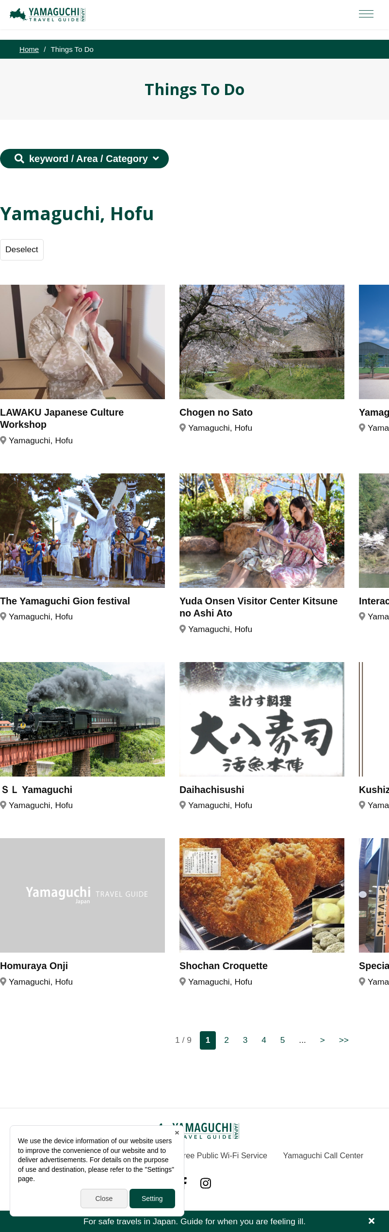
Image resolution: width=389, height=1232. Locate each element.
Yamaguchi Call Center (323, 1155)
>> (344, 1040)
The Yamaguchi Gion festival (65, 601)
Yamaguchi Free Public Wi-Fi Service (202, 1155)
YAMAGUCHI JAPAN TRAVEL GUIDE (49, 14)
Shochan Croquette (223, 965)
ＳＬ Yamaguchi (36, 789)
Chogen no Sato (216, 412)
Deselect (21, 249)
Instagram (205, 1183)
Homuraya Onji (34, 965)
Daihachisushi (211, 789)
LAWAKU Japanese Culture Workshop (62, 418)
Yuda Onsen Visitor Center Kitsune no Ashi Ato (258, 607)
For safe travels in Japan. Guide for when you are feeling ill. (194, 1221)
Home (29, 49)
